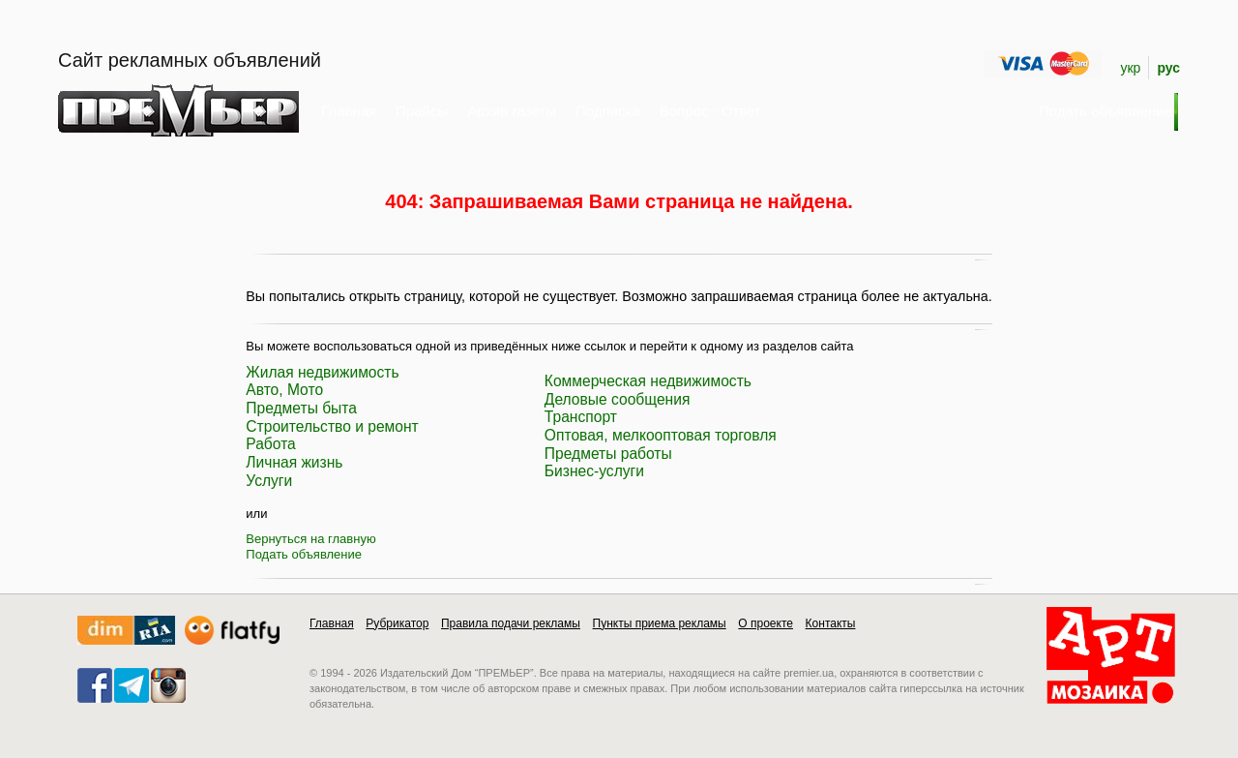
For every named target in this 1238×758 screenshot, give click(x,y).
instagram (168, 685)
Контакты (831, 623)
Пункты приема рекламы (659, 623)
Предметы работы (608, 453)
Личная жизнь (294, 462)
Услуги (269, 480)
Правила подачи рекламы (510, 623)
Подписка (607, 111)
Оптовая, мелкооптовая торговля (661, 435)
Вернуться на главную (310, 538)
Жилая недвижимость (322, 372)
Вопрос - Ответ (710, 111)
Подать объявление (304, 554)
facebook (94, 685)
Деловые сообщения (618, 399)
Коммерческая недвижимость (648, 381)
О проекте (765, 623)
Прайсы (422, 111)
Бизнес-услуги (594, 471)
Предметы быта (301, 408)
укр (1130, 68)
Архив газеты (511, 111)
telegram (131, 685)
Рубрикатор (397, 623)
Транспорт (581, 417)
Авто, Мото (284, 389)
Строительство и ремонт (332, 426)
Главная (348, 111)
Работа (270, 444)
